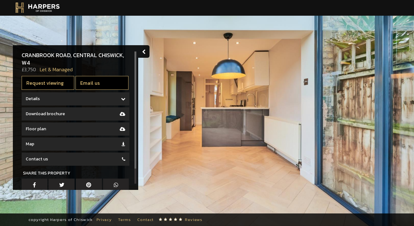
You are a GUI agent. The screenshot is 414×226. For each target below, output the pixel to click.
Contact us (38, 159)
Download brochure (46, 113)
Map (31, 144)
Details (34, 98)
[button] (14, 207)
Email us (91, 83)
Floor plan (37, 129)
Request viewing (46, 83)
